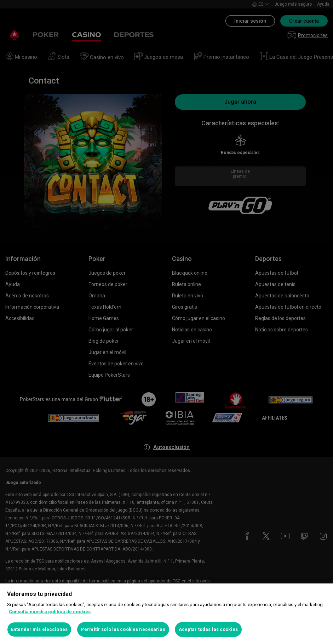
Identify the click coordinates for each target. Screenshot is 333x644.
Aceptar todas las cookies (208, 629)
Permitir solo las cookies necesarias (123, 629)
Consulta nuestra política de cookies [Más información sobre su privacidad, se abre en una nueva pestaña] (50, 611)
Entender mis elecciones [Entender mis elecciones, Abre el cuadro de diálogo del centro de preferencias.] (39, 629)
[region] (166, 613)
